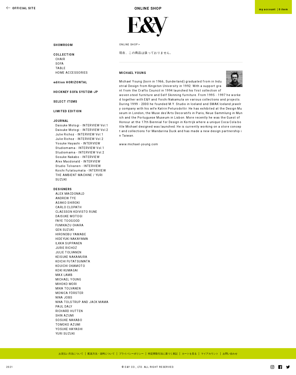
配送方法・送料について (101, 353)
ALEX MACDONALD (70, 193)
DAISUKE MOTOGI (69, 216)
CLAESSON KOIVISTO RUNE (76, 211)
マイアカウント (209, 353)
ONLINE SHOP (128, 44)
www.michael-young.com (138, 144)
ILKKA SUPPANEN (69, 243)
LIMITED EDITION (67, 111)
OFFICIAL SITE (24, 8)
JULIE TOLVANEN (69, 252)
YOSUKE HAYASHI (69, 329)
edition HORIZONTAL (70, 82)
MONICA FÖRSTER (70, 293)
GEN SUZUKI (65, 229)
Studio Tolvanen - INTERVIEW (78, 166)
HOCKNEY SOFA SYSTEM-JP (75, 92)
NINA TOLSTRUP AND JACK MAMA (82, 302)
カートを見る (189, 353)
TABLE (61, 68)
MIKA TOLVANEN (68, 288)
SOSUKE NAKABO (69, 320)
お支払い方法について (71, 353)
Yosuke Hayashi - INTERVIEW (78, 143)
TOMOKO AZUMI (68, 324)
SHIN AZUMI (65, 315)
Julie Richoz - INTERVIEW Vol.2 (79, 139)
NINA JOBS (64, 297)
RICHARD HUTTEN (69, 311)
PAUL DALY (64, 306)
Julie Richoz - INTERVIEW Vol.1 (79, 134)
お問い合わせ (230, 353)
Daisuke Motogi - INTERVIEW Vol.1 (82, 125)
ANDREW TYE (66, 198)
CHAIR (60, 59)
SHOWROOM (63, 45)
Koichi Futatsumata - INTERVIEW (81, 170)
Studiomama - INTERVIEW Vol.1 (80, 148)
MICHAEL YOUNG (68, 279)
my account (267, 9)
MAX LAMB (64, 275)
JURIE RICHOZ (66, 247)
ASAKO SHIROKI (68, 202)
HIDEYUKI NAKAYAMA (72, 238)
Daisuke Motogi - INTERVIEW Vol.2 (82, 129)
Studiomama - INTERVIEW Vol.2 (80, 152)
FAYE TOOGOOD (68, 220)
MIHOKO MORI (66, 284)
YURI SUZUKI (65, 333)
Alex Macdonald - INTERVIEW (78, 161)
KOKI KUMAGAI (67, 270)
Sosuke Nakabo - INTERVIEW (77, 157)
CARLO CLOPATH (69, 207)
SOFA (60, 63)
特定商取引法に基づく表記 (163, 353)
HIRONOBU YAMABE (71, 234)
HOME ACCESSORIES (72, 72)
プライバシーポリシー (131, 353)
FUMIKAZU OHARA (70, 225)
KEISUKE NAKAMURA (71, 256)
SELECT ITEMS (65, 101)
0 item (283, 9)
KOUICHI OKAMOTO (70, 266)
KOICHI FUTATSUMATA (73, 261)
